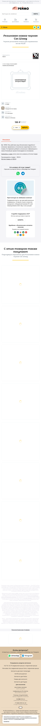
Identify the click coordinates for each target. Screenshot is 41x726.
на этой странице (28, 598)
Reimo (20, 8)
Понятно (6, 721)
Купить (25, 127)
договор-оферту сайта (19, 719)
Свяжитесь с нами (6, 154)
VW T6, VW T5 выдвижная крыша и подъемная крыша (20, 665)
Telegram (38, 27)
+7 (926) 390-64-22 (27, 3)
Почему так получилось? (8, 65)
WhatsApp (34, 27)
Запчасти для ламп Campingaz (20, 671)
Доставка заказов (21, 688)
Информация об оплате (20, 691)
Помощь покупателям (20, 695)
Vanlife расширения (20, 674)
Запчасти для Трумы (20, 682)
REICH (33, 590)
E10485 (16, 593)
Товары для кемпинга (20, 679)
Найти (36, 14)
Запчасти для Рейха (20, 676)
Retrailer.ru (20, 707)
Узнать (20, 220)
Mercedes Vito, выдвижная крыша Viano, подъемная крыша (20, 668)
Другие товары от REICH (8, 159)
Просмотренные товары (20, 630)
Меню (4, 27)
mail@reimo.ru (15, 3)
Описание (6, 140)
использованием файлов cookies (11, 717)
